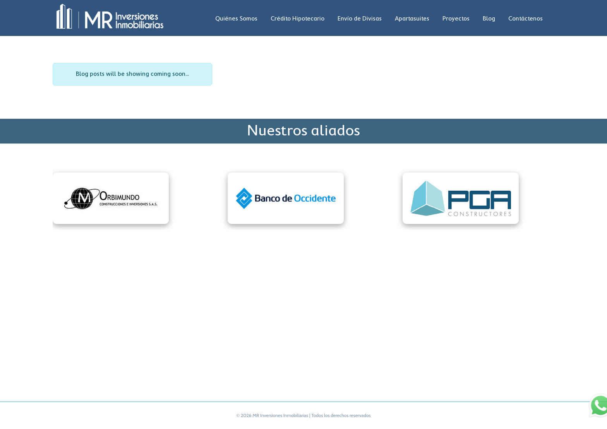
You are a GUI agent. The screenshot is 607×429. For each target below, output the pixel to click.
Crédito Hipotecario (297, 19)
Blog (489, 19)
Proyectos (456, 19)
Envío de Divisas (360, 19)
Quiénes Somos (236, 19)
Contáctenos (525, 19)
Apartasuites (412, 19)
